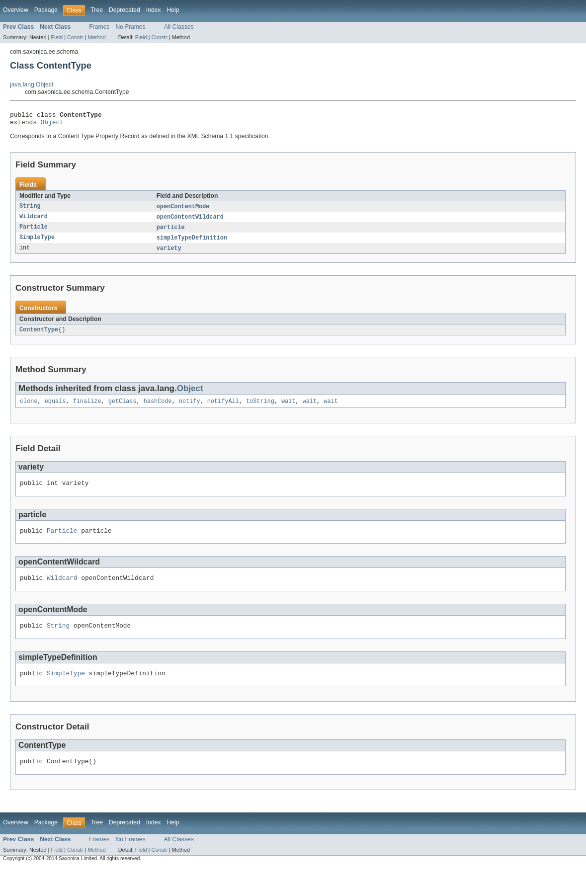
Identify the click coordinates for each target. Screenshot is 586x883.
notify (189, 408)
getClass (122, 408)
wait (288, 408)
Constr (75, 37)
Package (46, 9)
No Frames (131, 26)
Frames (99, 26)
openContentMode (183, 210)
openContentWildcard (190, 221)
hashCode (158, 408)
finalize (87, 408)
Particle (33, 232)
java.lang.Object (31, 84)
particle (171, 232)
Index (153, 9)
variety (169, 253)
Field (57, 37)
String (30, 210)
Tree (96, 9)
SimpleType (37, 242)
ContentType (38, 335)
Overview (15, 9)
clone (29, 408)
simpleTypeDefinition (192, 242)
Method (96, 37)
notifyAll (223, 408)
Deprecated (124, 9)
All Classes (179, 26)
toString (260, 408)
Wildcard (33, 221)
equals (55, 408)
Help (173, 9)
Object (52, 124)
